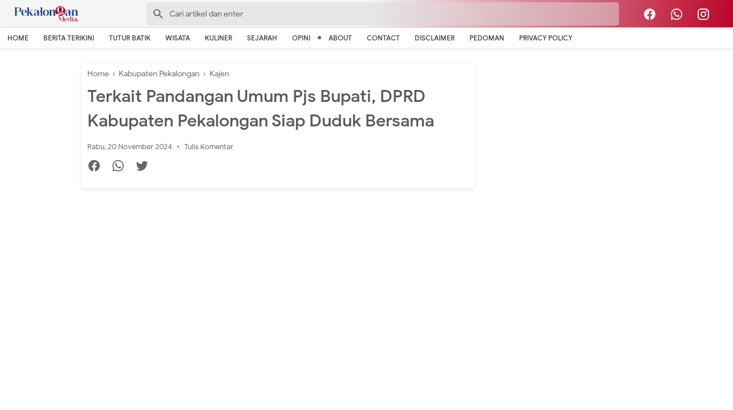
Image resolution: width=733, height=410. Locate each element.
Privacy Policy (545, 38)
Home (18, 38)
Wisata (177, 38)
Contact (383, 38)
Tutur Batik (130, 38)
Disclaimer (435, 38)
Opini (301, 38)
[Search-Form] (382, 14)
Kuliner (218, 38)
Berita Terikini (68, 38)
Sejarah (262, 38)
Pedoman (486, 38)
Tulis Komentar (208, 147)
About (340, 38)
